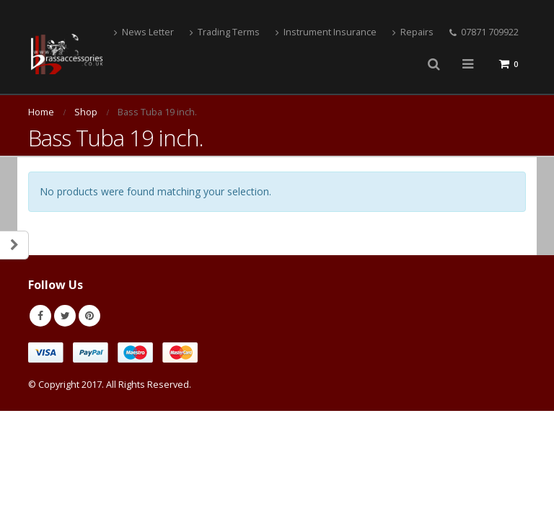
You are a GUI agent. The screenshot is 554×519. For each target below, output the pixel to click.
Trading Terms (225, 32)
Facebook (40, 316)
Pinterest (89, 316)
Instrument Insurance (326, 32)
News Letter (144, 32)
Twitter (65, 316)
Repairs (413, 32)
